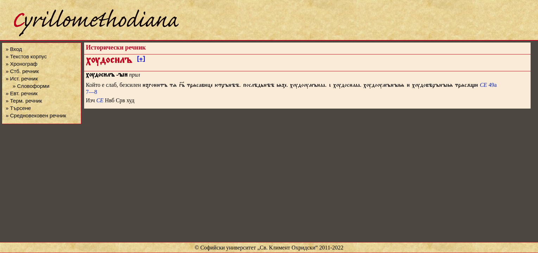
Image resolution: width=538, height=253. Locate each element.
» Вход (14, 49)
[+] (141, 60)
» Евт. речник (22, 93)
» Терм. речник (24, 101)
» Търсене (18, 108)
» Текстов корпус (26, 56)
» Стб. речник (22, 71)
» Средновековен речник (36, 115)
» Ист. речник (22, 79)
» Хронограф (21, 64)
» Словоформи (31, 86)
